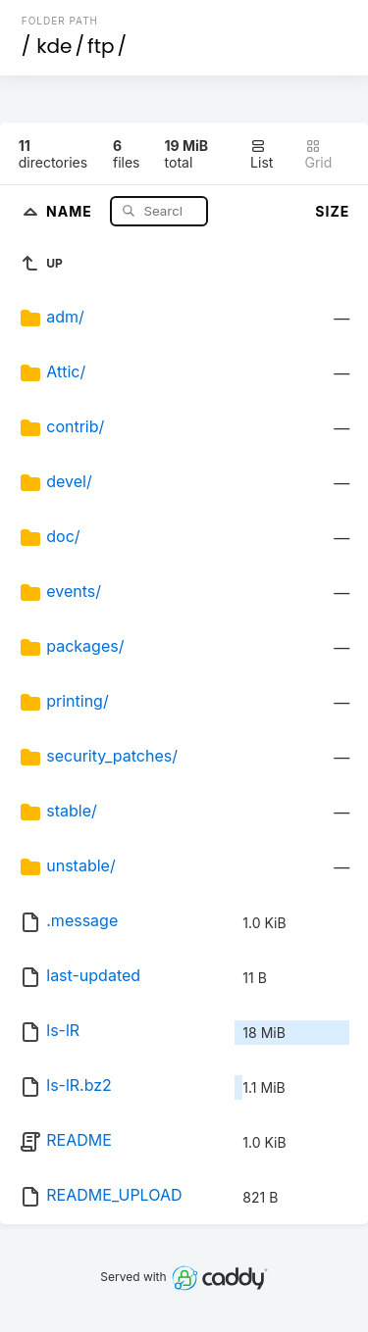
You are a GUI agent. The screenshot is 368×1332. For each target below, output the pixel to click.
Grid (319, 154)
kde (54, 46)
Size (332, 211)
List (261, 154)
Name (71, 210)
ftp (100, 46)
